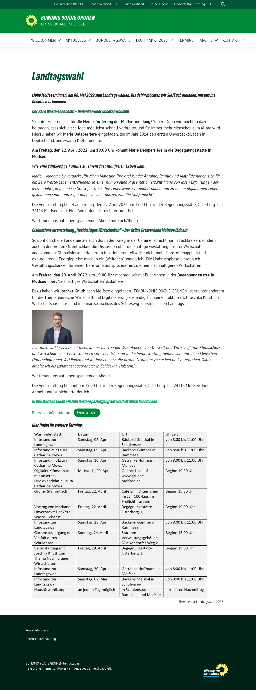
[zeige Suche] (223, 4)
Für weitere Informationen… (51, 412)
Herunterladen (87, 412)
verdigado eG (102, 668)
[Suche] (217, 4)
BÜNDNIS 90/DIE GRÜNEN (68, 17)
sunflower (59, 668)
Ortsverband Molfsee (63, 24)
